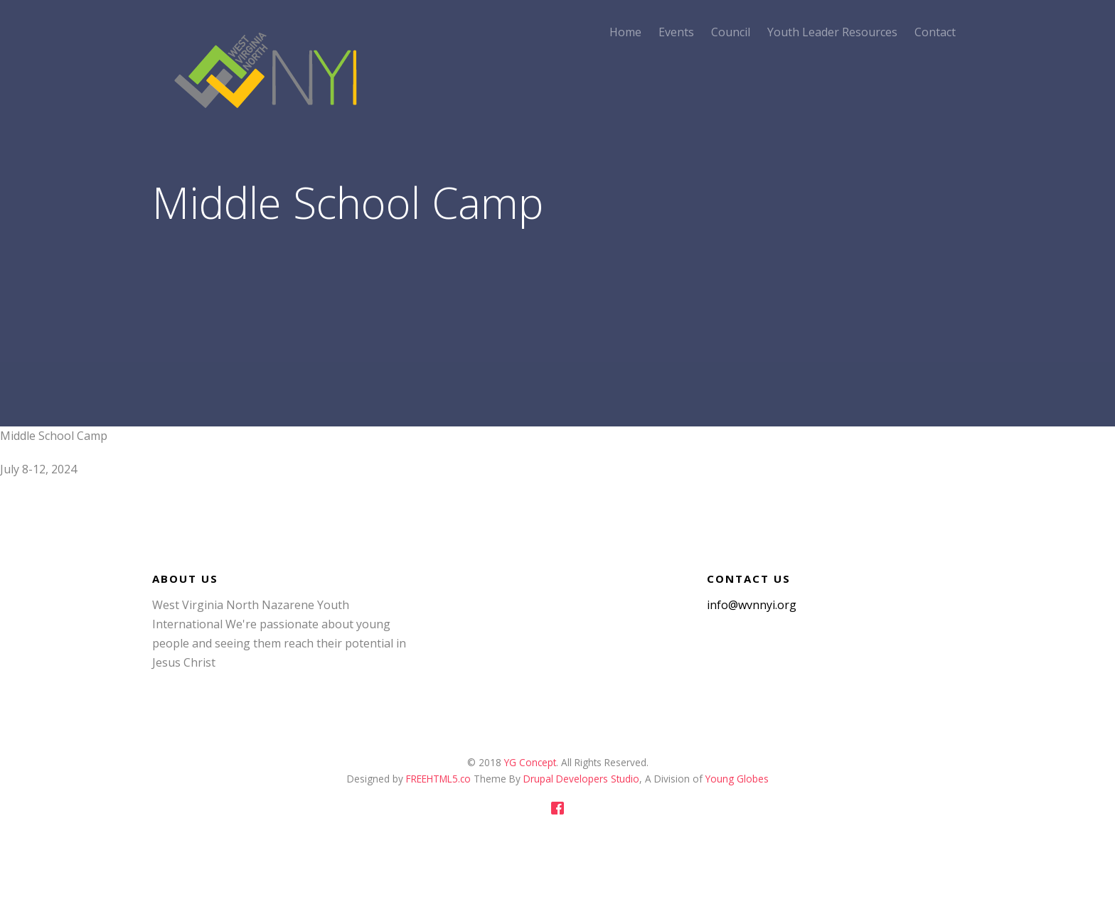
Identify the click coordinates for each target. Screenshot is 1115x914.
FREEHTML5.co (440, 778)
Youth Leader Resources (832, 32)
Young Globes (737, 778)
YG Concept (530, 762)
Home (625, 32)
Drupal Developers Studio (580, 778)
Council (730, 32)
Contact (935, 32)
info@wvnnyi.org (751, 605)
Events (676, 32)
